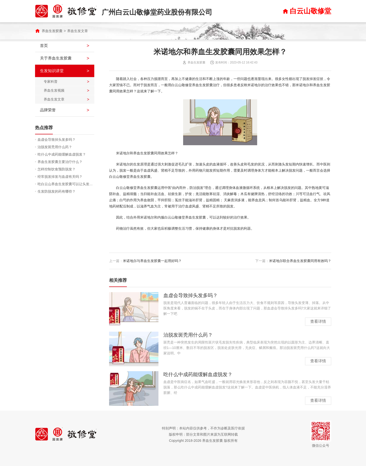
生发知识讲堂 (52, 71)
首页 (44, 45)
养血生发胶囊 (52, 31)
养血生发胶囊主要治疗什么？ (60, 162)
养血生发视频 (54, 90)
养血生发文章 (77, 31)
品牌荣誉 (48, 110)
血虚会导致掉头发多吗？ (57, 140)
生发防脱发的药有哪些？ (57, 191)
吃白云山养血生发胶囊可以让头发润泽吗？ (66, 184)
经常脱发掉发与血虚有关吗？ (60, 177)
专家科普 (51, 81)
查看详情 (318, 321)
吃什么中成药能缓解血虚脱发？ (62, 154)
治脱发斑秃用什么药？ (55, 147)
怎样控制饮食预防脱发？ (57, 169)
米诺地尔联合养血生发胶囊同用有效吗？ (300, 261)
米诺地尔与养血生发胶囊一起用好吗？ (152, 261)
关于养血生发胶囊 (56, 58)
